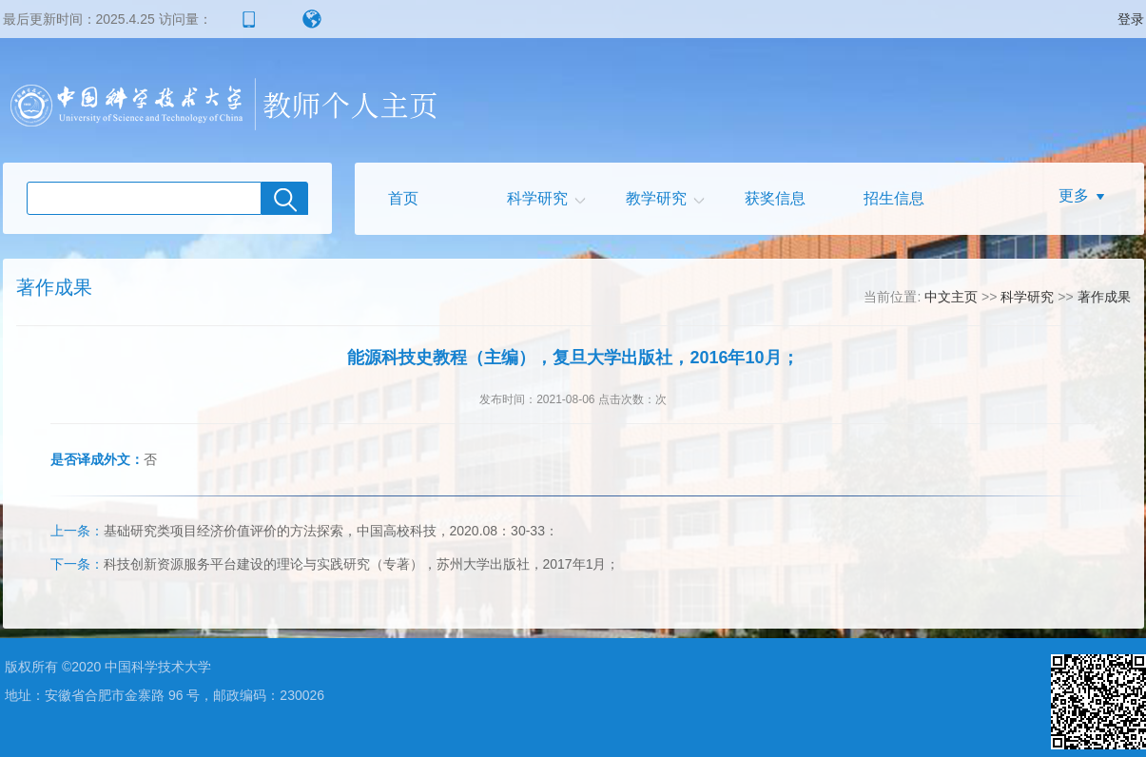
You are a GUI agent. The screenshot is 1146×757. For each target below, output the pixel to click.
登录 (1130, 19)
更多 (1074, 195)
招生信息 (894, 198)
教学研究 (656, 198)
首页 (403, 198)
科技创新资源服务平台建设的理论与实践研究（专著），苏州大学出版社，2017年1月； (335, 564)
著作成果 (1104, 296)
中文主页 (951, 296)
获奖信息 (775, 198)
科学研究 (537, 198)
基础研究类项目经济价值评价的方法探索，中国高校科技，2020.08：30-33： (304, 530)
